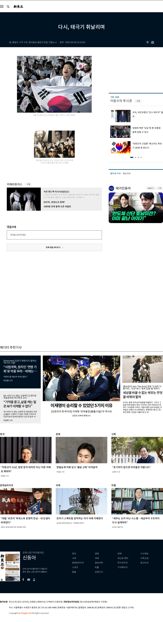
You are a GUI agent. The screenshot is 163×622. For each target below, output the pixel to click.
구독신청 (144, 558)
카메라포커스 (14, 184)
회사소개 (13, 602)
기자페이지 (122, 567)
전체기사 (99, 572)
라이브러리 (122, 562)
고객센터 (50, 602)
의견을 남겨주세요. (18, 235)
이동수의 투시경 (121, 101)
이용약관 (58, 602)
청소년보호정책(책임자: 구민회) (93, 602)
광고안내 (144, 562)
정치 (74, 553)
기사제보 (144, 553)
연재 (119, 553)
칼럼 (74, 572)
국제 (97, 558)
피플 (97, 567)
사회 (74, 558)
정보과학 (99, 562)
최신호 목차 (122, 558)
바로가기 (151, 188)
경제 (97, 553)
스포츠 (75, 567)
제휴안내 (41, 602)
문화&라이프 (78, 562)
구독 (28, 184)
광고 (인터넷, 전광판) (27, 602)
